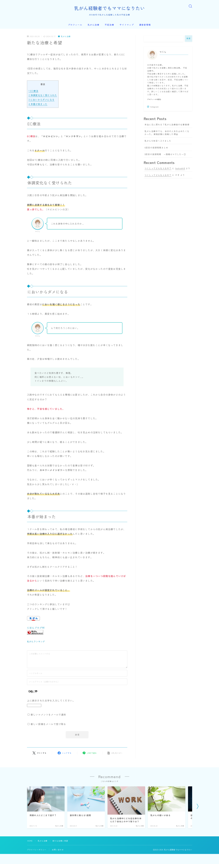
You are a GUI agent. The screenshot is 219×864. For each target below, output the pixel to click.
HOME (30, 840)
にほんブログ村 (36, 627)
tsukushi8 (180, 168)
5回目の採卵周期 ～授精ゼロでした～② (165, 154)
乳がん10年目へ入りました (158, 140)
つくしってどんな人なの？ (158, 168)
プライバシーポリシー (36, 849)
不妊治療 (109, 24)
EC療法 (33, 90)
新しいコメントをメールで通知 (48, 714)
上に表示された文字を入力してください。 (51, 700)
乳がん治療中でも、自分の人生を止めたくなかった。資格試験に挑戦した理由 (167, 133)
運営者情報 (145, 24)
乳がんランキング (36, 641)
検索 (189, 38)
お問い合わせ (58, 849)
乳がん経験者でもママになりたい (109, 8)
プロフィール (75, 24)
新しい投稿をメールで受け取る (48, 724)
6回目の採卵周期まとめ (156, 147)
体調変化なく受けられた (43, 95)
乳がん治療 (94, 24)
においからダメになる (41, 99)
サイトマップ (127, 24)
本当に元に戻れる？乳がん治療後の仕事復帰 (167, 124)
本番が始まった (38, 104)
